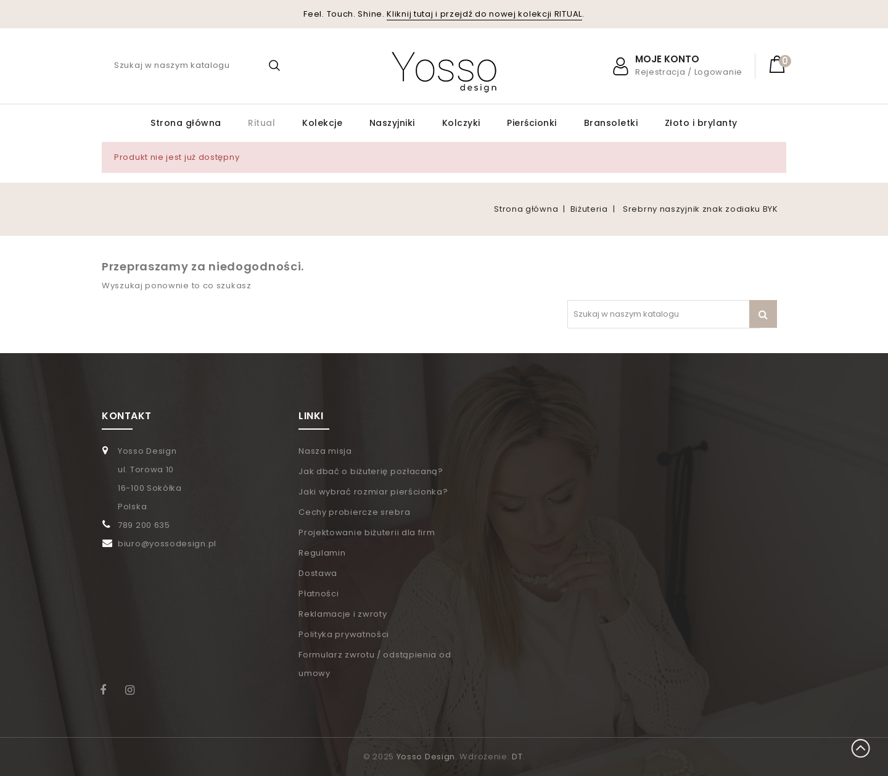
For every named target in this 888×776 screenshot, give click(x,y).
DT (517, 756)
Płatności (318, 593)
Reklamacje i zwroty (342, 614)
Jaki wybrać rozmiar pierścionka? (373, 492)
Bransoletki (611, 123)
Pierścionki (532, 123)
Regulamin (321, 553)
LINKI (311, 416)
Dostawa (317, 573)
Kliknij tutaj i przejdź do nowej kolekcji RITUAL (484, 14)
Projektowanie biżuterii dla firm (366, 532)
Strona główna (185, 123)
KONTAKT (127, 416)
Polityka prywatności (343, 634)
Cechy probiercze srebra (354, 512)
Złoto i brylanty (701, 123)
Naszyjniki (392, 123)
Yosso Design (426, 756)
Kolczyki (461, 123)
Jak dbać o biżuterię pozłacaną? (370, 471)
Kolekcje (322, 123)
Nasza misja (325, 451)
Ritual (261, 123)
